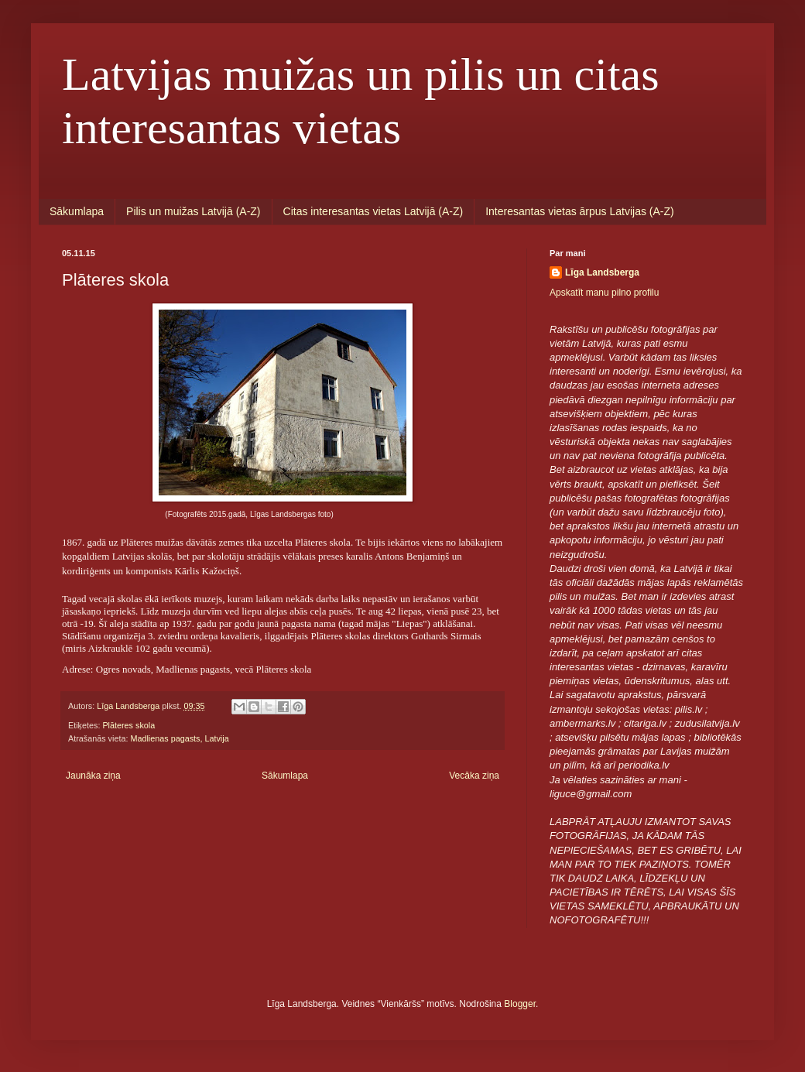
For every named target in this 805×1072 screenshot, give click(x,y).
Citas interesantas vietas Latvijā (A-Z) (373, 211)
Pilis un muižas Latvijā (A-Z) (193, 211)
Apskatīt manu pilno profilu (604, 292)
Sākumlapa (77, 211)
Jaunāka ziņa (93, 775)
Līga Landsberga (602, 272)
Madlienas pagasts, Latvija (179, 738)
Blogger (520, 1003)
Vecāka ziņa (474, 775)
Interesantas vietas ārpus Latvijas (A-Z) (579, 211)
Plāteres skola (128, 725)
